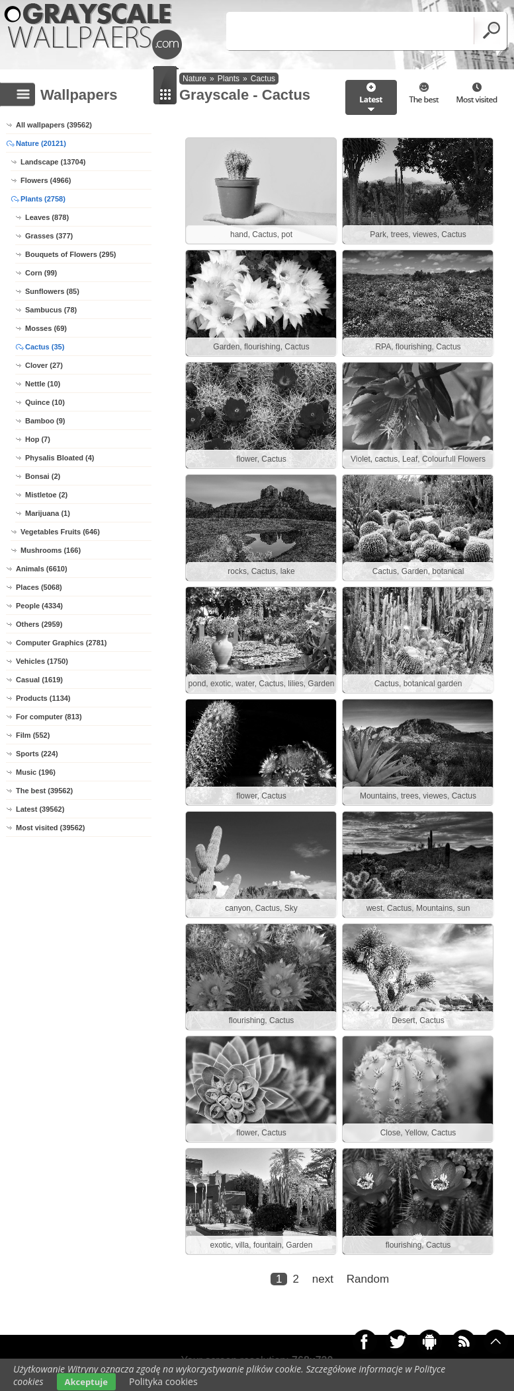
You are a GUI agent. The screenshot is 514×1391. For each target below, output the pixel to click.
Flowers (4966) (46, 180)
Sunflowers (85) (52, 291)
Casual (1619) (39, 680)
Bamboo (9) (45, 421)
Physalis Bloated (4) (60, 458)
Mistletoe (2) (46, 495)
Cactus (263, 78)
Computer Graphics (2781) (61, 643)
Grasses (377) (49, 236)
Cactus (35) (44, 347)
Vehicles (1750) (42, 661)
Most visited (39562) (50, 828)
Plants (228, 78)
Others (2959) (39, 624)
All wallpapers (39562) (54, 125)
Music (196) (36, 772)
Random (368, 1279)
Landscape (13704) (53, 162)
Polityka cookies (163, 1381)
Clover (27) (44, 365)
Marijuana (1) (47, 513)
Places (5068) (39, 587)
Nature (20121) (41, 143)
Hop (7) (37, 439)
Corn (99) (41, 273)
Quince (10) (45, 402)
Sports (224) (37, 754)
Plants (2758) (43, 199)
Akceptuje (86, 1382)
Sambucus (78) (51, 310)
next (322, 1279)
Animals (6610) (41, 569)
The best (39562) (44, 791)
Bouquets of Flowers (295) (70, 254)
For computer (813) (49, 717)
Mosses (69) (46, 328)
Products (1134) (43, 698)
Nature (194, 78)
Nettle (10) (42, 384)
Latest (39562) (40, 809)
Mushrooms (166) (51, 550)
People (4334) (39, 606)
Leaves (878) (47, 217)
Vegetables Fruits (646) (60, 532)
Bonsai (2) (42, 476)
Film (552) (33, 735)
